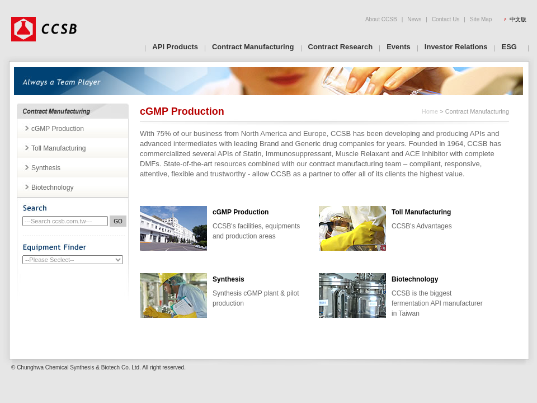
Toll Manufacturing (58, 148)
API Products (175, 47)
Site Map (481, 19)
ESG (509, 47)
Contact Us (445, 19)
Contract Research (340, 47)
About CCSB (381, 19)
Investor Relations (456, 47)
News (414, 19)
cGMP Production (57, 129)
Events (399, 47)
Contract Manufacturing (253, 47)
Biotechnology (52, 187)
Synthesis (45, 168)
